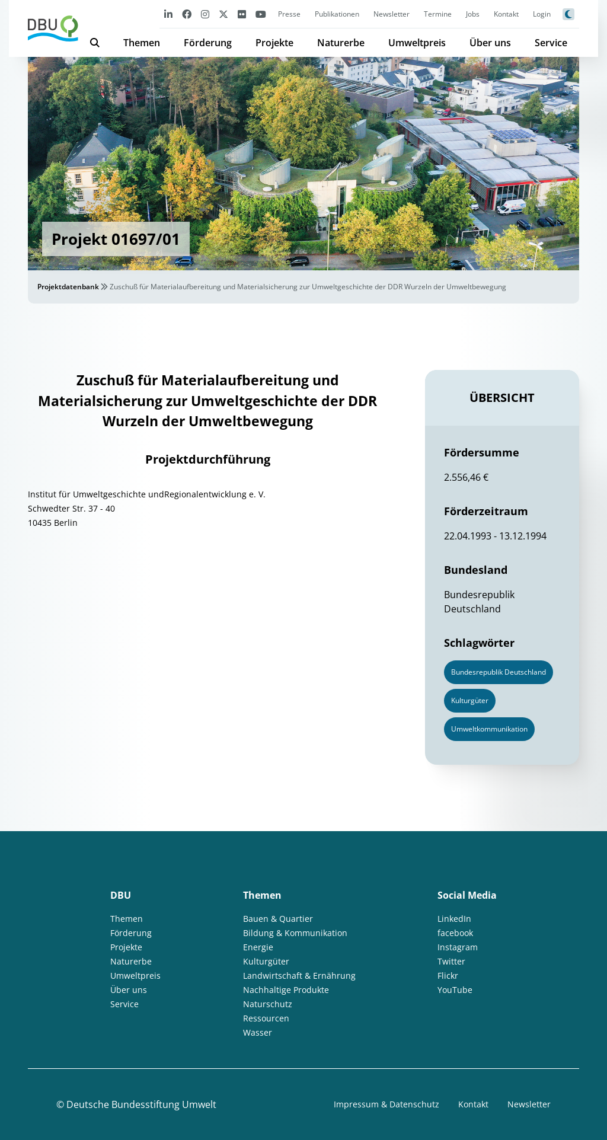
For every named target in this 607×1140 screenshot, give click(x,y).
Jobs (473, 14)
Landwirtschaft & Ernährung (299, 975)
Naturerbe (341, 42)
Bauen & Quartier (278, 918)
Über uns (490, 42)
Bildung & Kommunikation (295, 932)
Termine (438, 14)
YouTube (454, 989)
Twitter (451, 961)
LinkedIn (454, 918)
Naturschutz (267, 1004)
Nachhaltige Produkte (286, 989)
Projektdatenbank (68, 287)
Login (542, 14)
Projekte (274, 42)
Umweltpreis (417, 42)
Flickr (447, 975)
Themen (141, 42)
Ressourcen (266, 1018)
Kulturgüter (266, 961)
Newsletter (391, 14)
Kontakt (506, 14)
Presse (289, 14)
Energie (258, 947)
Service (551, 42)
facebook (455, 932)
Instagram (457, 947)
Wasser (257, 1032)
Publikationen (337, 14)
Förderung (208, 42)
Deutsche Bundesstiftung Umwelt (141, 1104)
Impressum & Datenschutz (386, 1104)
